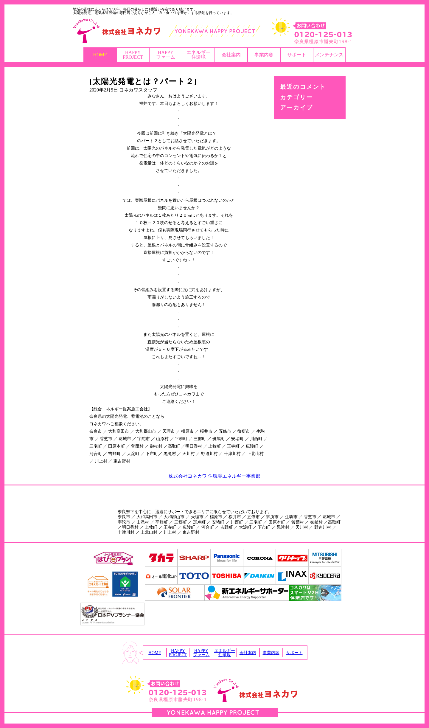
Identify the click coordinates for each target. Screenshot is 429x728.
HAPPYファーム (165, 55)
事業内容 (263, 54)
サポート (296, 54)
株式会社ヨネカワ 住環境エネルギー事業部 (214, 476)
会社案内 (231, 54)
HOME (100, 54)
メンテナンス (329, 54)
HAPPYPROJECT (133, 55)
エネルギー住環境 (198, 55)
